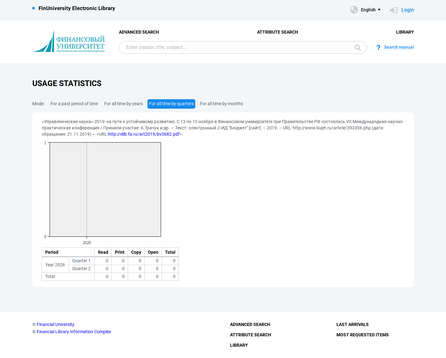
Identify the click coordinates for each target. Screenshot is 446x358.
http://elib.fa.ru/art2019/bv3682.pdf (144, 134)
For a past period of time (74, 103)
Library (405, 32)
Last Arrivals (352, 324)
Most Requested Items (362, 334)
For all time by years (123, 103)
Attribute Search (277, 32)
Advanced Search (139, 32)
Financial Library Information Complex (74, 331)
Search (358, 48)
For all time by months (221, 103)
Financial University (55, 324)
